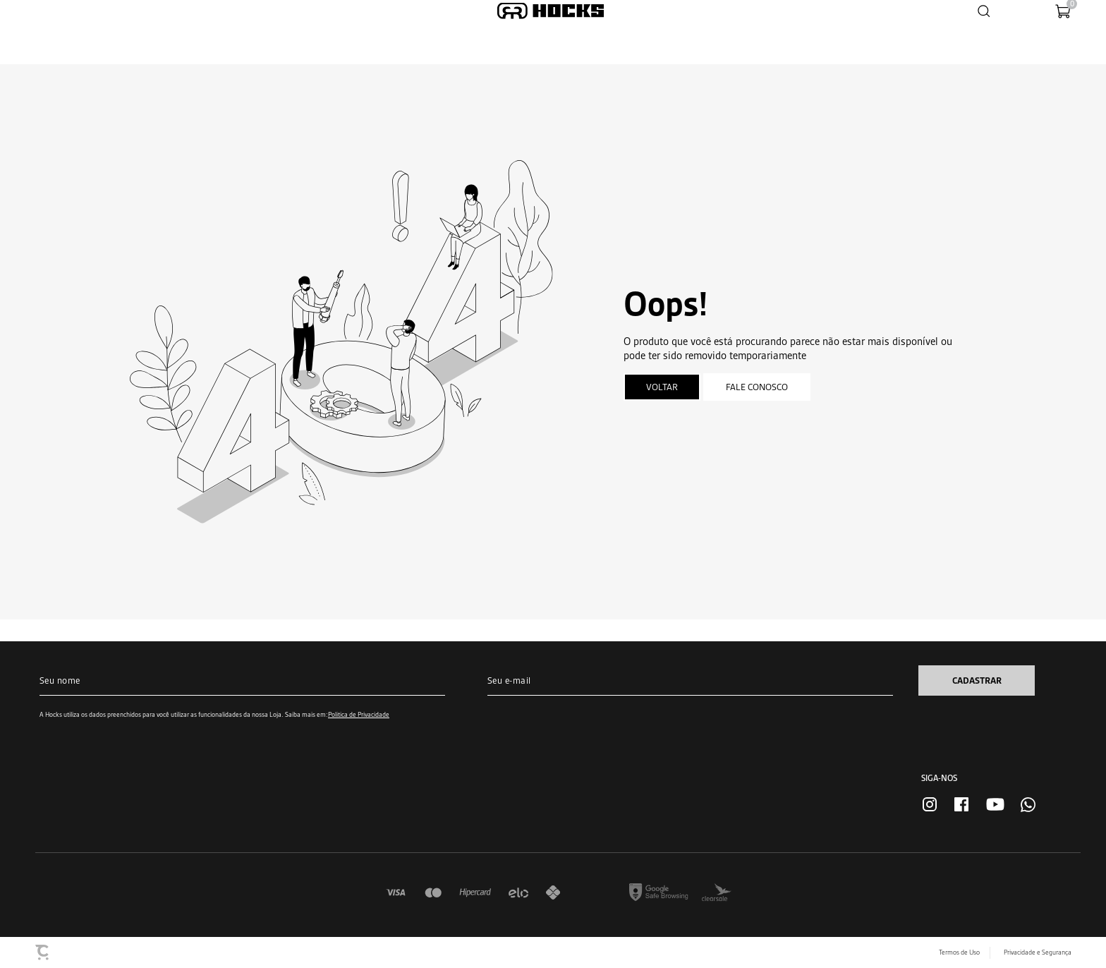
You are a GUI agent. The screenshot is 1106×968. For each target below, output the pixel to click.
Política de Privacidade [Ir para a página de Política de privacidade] (358, 714)
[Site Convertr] (43, 952)
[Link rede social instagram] (929, 804)
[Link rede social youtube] (995, 804)
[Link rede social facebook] (961, 804)
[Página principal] (550, 11)
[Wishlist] (1018, 11)
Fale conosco (757, 387)
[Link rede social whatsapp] (1028, 804)
